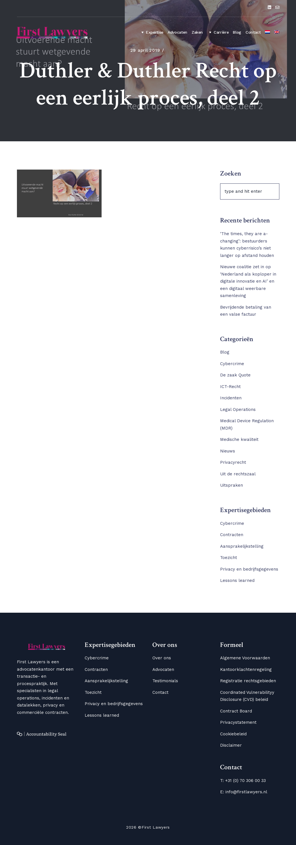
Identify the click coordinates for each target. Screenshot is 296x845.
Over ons (161, 657)
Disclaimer (231, 745)
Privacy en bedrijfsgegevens (249, 569)
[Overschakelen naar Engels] (276, 32)
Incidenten (231, 397)
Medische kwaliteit (239, 439)
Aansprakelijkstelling (242, 546)
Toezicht (228, 557)
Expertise (151, 32)
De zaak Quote (235, 375)
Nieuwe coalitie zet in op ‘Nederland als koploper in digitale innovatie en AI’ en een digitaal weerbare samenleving (248, 281)
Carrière (218, 32)
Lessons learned (237, 580)
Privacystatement (238, 722)
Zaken (197, 32)
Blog (237, 32)
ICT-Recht (230, 386)
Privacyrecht (233, 462)
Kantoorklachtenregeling (246, 669)
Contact (253, 32)
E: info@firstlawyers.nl (243, 791)
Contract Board (236, 711)
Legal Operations (238, 409)
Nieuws (227, 451)
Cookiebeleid (233, 733)
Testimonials (165, 680)
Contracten (231, 534)
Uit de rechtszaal (238, 473)
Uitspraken (231, 485)
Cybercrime (232, 363)
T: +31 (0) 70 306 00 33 (243, 780)
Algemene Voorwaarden (245, 657)
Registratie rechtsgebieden (248, 680)
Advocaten (177, 32)
